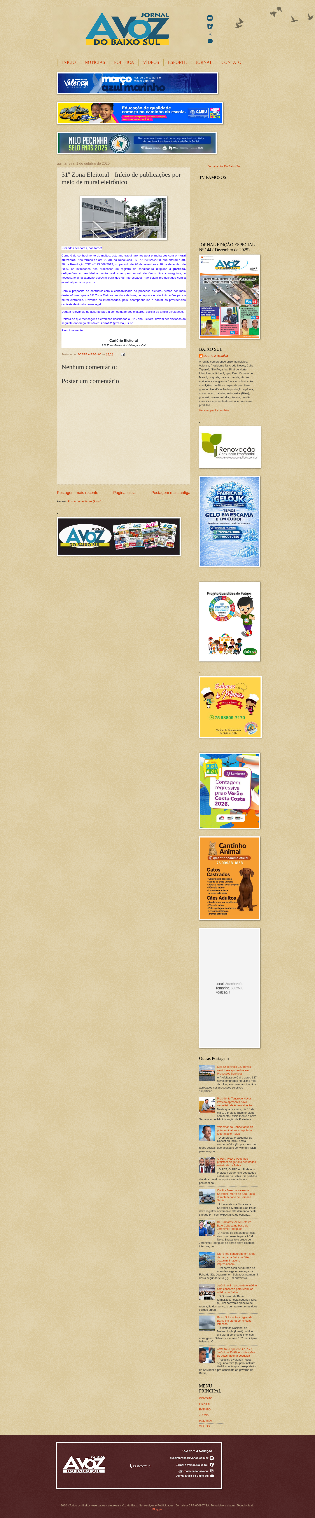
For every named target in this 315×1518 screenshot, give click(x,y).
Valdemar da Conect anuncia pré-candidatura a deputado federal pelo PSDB (235, 1130)
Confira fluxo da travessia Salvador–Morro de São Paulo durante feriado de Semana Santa (236, 1195)
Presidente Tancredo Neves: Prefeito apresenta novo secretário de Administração (234, 1102)
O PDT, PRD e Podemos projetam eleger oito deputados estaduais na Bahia (236, 1162)
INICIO (69, 62)
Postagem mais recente (77, 492)
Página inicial (124, 492)
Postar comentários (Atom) (84, 501)
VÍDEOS (151, 62)
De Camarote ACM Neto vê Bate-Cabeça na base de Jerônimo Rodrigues (234, 1225)
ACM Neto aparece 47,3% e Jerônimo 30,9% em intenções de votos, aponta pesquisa (236, 1352)
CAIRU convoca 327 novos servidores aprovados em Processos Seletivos (234, 1070)
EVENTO (205, 1409)
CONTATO (231, 62)
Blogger (157, 1509)
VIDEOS (204, 1426)
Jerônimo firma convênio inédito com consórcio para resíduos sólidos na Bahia (237, 1289)
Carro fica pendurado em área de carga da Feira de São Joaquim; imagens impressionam (236, 1258)
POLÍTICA (124, 62)
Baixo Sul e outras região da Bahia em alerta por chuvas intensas (234, 1321)
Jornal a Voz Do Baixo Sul (224, 166)
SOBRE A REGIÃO (215, 356)
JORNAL (204, 62)
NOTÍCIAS (95, 62)
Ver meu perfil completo (214, 410)
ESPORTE (177, 62)
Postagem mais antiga (170, 492)
